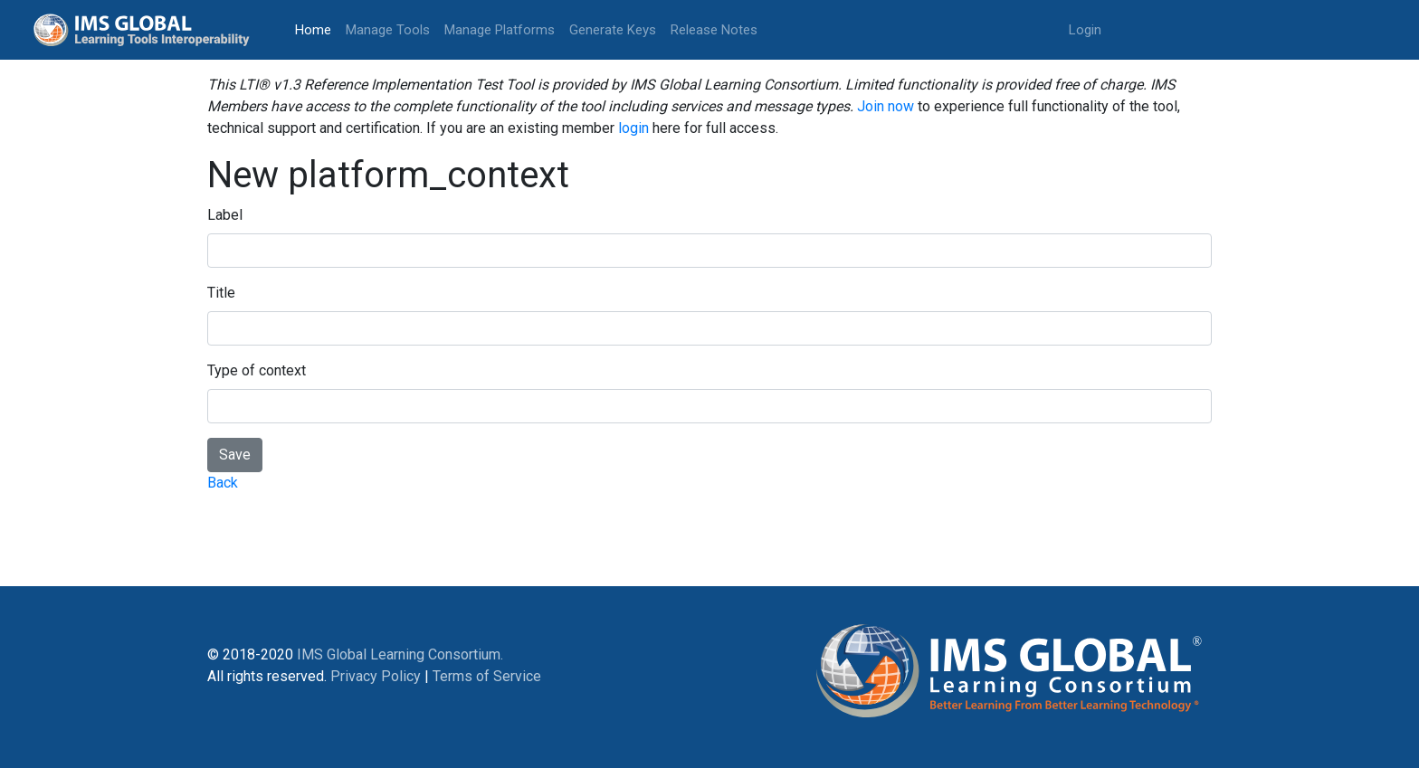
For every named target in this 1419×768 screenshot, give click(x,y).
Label (225, 214)
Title (221, 292)
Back (222, 482)
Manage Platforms (499, 30)
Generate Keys (612, 30)
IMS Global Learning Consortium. (400, 654)
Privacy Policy (375, 676)
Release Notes (714, 30)
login (633, 128)
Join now (885, 106)
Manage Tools (388, 30)
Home (316, 28)
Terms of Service (487, 676)
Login (1085, 30)
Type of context (256, 370)
